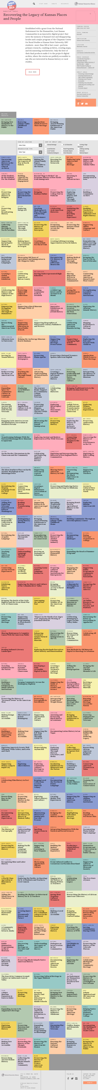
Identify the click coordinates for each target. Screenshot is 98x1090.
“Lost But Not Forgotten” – (84, 59)
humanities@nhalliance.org (30, 1078)
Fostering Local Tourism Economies (84, 80)
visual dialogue (31, 1087)
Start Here (43, 3)
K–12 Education (67, 145)
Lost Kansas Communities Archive (86, 53)
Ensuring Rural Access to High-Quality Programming (85, 76)
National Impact (84, 153)
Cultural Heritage (51, 145)
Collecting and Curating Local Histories (86, 85)
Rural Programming (68, 149)
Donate (54, 3)
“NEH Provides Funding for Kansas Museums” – (85, 67)
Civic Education (67, 153)
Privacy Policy (24, 1086)
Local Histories (51, 149)
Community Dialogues (53, 153)
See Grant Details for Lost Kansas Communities (84, 95)
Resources (65, 3)
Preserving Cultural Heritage (86, 74)
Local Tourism (51, 151)
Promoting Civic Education (85, 83)
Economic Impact (82, 88)
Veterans (82, 151)
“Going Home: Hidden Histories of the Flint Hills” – (86, 63)
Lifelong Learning (84, 149)
